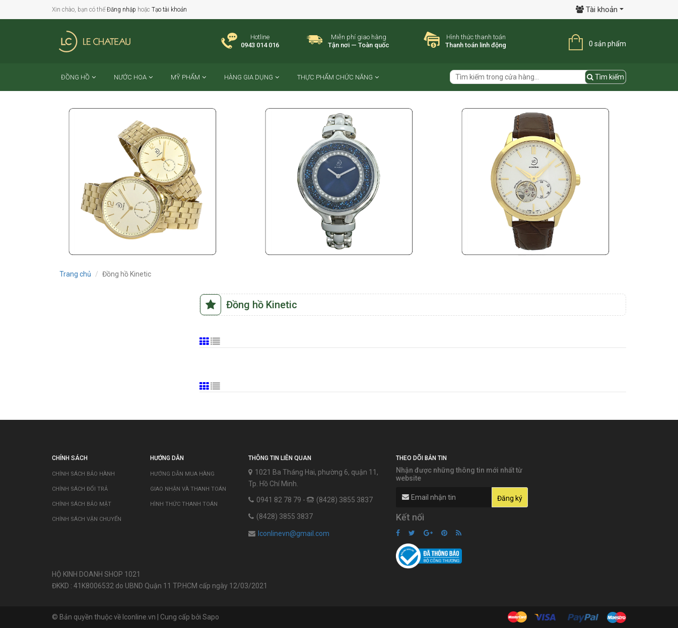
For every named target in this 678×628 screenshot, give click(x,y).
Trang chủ (75, 274)
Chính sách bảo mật (81, 504)
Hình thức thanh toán (184, 504)
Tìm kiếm (605, 77)
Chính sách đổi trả (80, 489)
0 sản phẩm (607, 44)
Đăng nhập (121, 9)
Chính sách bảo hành (83, 474)
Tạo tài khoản (169, 9)
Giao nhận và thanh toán (188, 489)
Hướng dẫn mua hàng (182, 474)
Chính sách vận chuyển (86, 519)
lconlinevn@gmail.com (293, 533)
